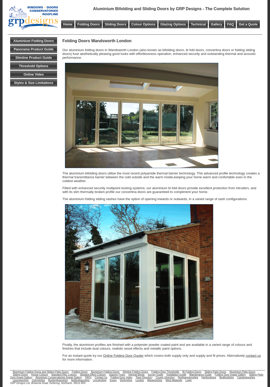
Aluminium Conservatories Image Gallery (58, 377)
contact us (253, 356)
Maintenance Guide (201, 374)
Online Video (33, 74)
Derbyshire (126, 380)
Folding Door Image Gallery (230, 374)
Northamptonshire (188, 377)
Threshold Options (33, 66)
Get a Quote (248, 24)
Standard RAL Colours (64, 374)
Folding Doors (88, 24)
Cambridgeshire (246, 377)
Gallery (216, 24)
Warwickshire (154, 380)
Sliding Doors (115, 24)
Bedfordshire (226, 377)
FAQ (230, 24)
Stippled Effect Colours (93, 374)
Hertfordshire (208, 377)
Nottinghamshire (80, 380)
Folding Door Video (121, 377)
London (140, 380)
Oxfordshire (38, 380)
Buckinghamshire (58, 380)
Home (67, 24)
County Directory (165, 377)
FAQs (88, 377)
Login (188, 380)
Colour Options (143, 24)
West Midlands (174, 380)
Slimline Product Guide (33, 57)
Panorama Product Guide (33, 49)
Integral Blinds (136, 374)
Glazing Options (173, 24)
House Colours (39, 374)
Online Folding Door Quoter (123, 356)
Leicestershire (21, 380)
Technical (198, 24)
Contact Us (101, 377)
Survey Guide (155, 374)
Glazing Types (117, 374)
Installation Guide (176, 374)
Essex (113, 380)
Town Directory (144, 377)
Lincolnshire (99, 380)
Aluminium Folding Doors (34, 41)
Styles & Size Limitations (33, 83)
